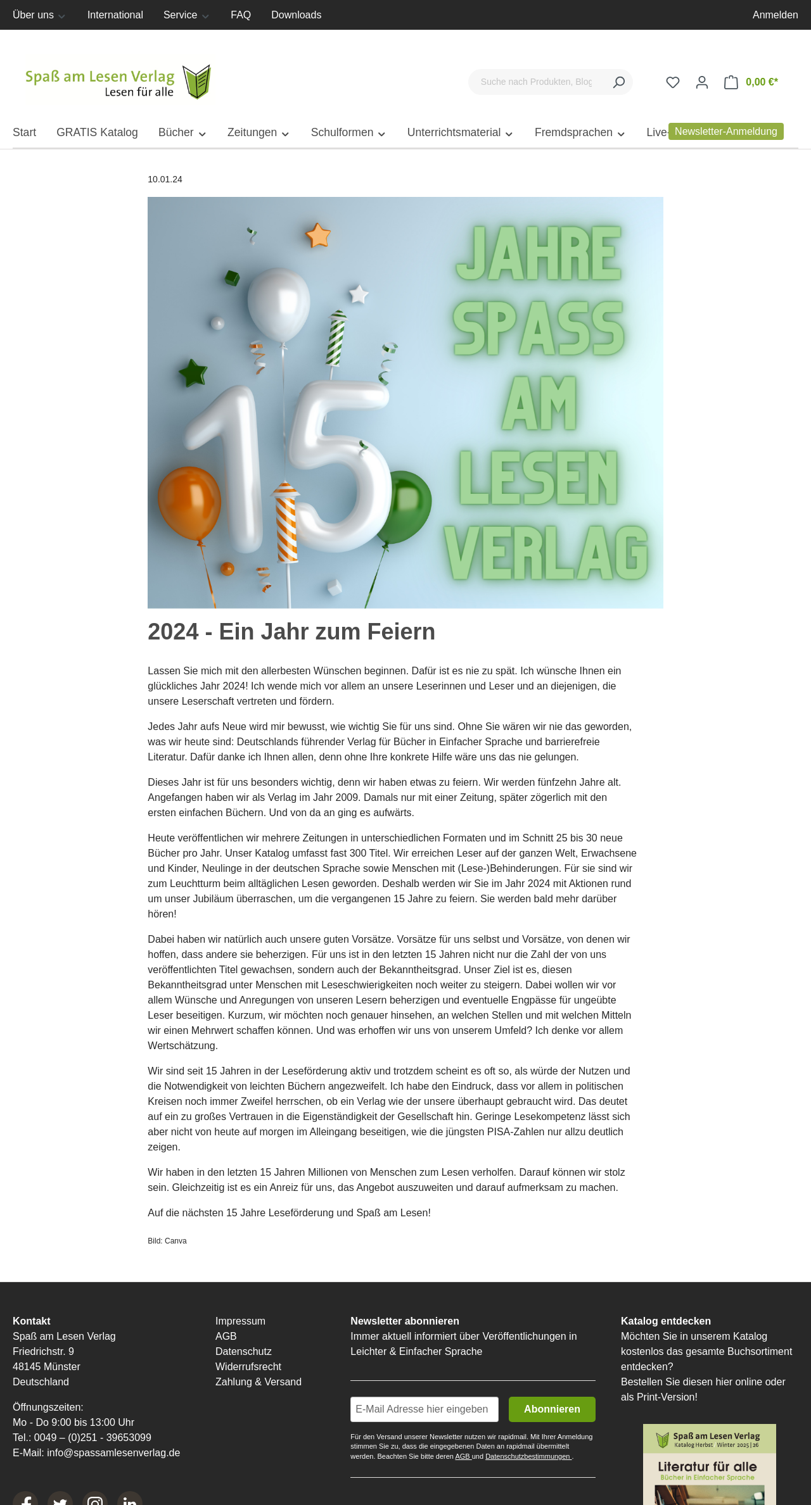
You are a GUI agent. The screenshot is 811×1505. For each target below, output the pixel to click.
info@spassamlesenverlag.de (113, 1454)
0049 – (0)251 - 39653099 (92, 1438)
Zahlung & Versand (258, 1383)
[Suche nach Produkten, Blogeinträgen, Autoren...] (536, 82)
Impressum (240, 1322)
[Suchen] (618, 82)
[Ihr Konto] (702, 82)
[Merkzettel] (672, 82)
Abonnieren (552, 1410)
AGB (226, 1337)
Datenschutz (243, 1352)
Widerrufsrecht (248, 1368)
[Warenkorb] (751, 82)
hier (723, 1383)
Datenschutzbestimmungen (528, 1457)
